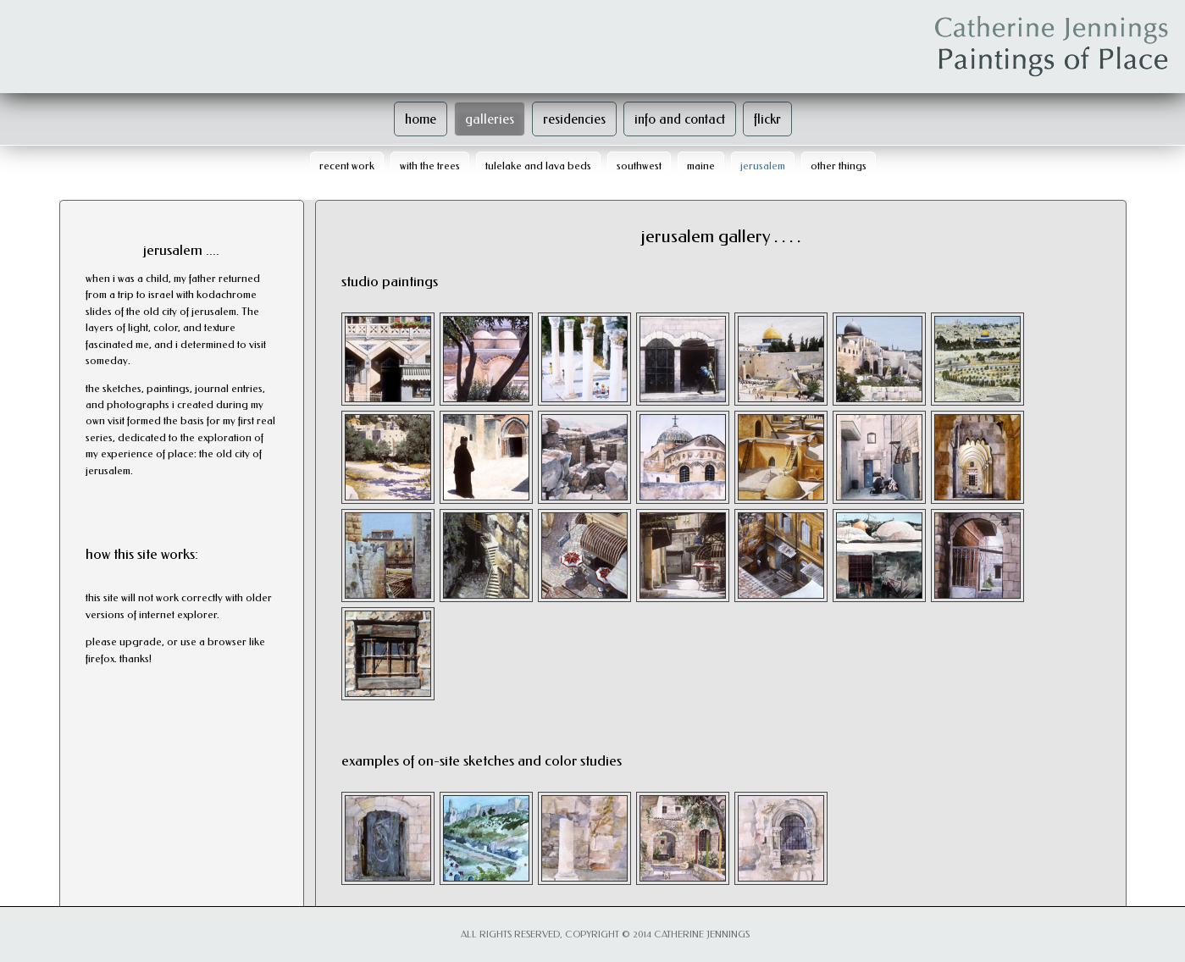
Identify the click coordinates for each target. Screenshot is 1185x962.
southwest (639, 165)
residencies (574, 119)
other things (839, 165)
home (420, 119)
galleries (489, 119)
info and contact (679, 119)
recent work (346, 165)
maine (701, 165)
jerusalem (762, 165)
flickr (767, 119)
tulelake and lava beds (538, 165)
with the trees (430, 165)
